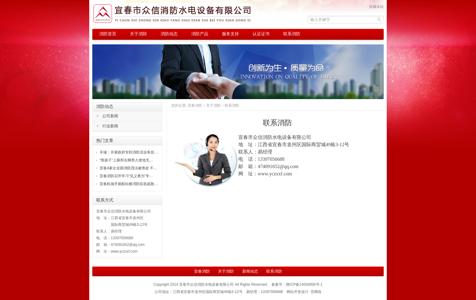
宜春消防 (195, 105)
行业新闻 (110, 126)
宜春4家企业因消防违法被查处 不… (128, 168)
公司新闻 (110, 116)
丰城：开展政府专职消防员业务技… (129, 152)
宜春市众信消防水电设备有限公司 (206, 284)
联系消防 (274, 271)
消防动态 (104, 106)
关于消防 (213, 105)
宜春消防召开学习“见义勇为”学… (126, 176)
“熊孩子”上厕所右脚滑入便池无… (126, 160)
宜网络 (316, 292)
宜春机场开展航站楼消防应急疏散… (129, 184)
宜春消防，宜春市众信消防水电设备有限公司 (171, 13)
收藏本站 (376, 7)
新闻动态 (250, 271)
